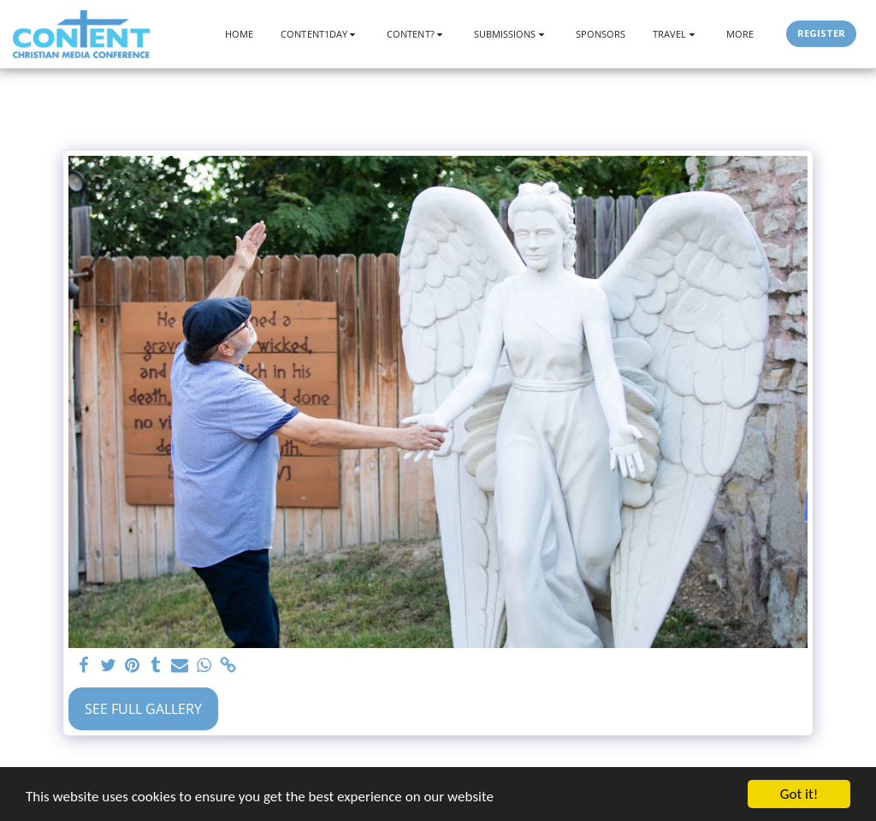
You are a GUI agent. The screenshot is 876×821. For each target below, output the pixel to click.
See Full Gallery (143, 708)
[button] (320, 34)
